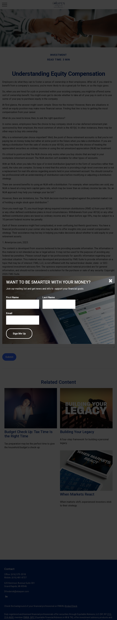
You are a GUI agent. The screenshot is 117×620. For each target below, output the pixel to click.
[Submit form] (19, 333)
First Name (12, 297)
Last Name (49, 297)
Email (9, 313)
